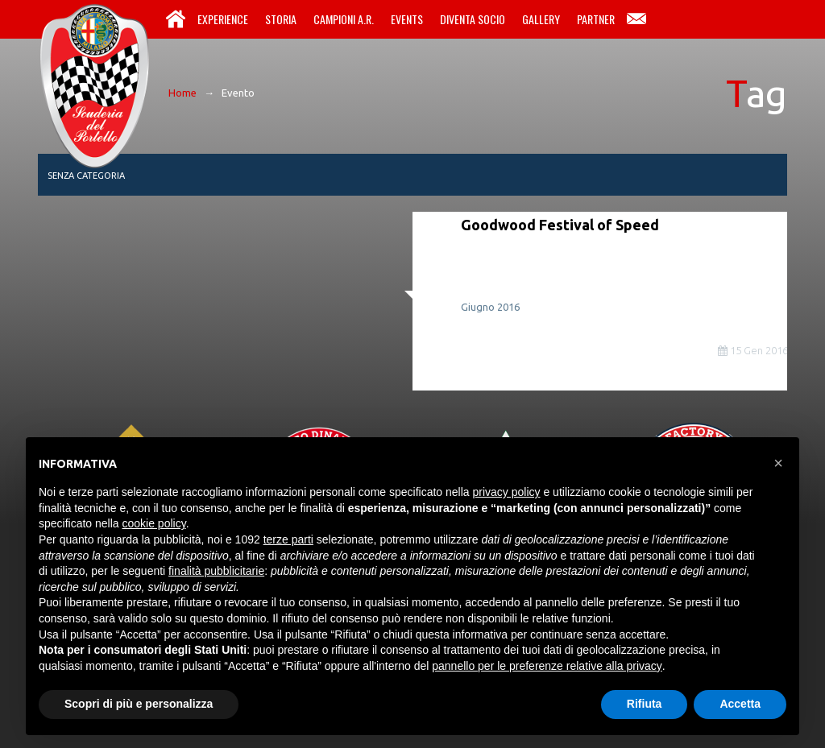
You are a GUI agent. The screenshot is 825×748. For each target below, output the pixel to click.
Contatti (636, 19)
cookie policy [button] (154, 523)
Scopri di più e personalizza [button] (138, 703)
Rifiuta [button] (644, 703)
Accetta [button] (740, 703)
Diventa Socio (472, 18)
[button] (778, 463)
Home (176, 19)
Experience (222, 18)
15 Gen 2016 (753, 350)
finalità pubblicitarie (216, 570)
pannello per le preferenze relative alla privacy (547, 665)
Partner (596, 18)
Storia (280, 18)
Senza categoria (86, 175)
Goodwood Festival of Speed (560, 225)
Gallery (541, 18)
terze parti (288, 539)
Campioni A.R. (343, 18)
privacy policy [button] (507, 492)
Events (407, 18)
